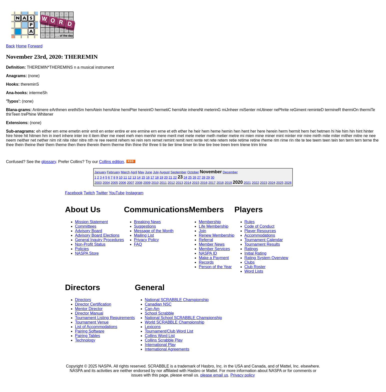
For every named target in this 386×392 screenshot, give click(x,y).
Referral (206, 240)
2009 (146, 183)
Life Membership (213, 226)
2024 (271, 183)
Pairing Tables (87, 336)
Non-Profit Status (90, 244)
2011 (163, 183)
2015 (195, 183)
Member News (211, 244)
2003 (98, 183)
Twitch (89, 193)
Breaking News (147, 222)
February (113, 172)
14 (138, 177)
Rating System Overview (266, 258)
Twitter (102, 193)
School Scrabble (159, 313)
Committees (85, 226)
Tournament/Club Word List (169, 331)
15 (143, 177)
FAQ (138, 244)
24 (185, 177)
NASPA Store (87, 253)
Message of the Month (154, 231)
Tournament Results (262, 244)
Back (10, 46)
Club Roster (255, 267)
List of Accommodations (96, 327)
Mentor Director (88, 309)
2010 (155, 183)
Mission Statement (91, 222)
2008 (138, 183)
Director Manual (89, 313)
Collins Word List (160, 336)
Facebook (73, 193)
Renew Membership (216, 235)
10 (120, 177)
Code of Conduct (259, 226)
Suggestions (145, 226)
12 (130, 177)
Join (202, 231)
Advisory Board (88, 231)
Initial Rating (255, 253)
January (100, 172)
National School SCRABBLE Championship (183, 318)
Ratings (251, 249)
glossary (48, 162)
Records (206, 262)
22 (175, 177)
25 (190, 177)
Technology (85, 340)
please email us (214, 375)
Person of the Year (215, 267)
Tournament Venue (91, 322)
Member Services (214, 249)
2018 (220, 183)
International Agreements (167, 349)
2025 (280, 183)
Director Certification (93, 304)
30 (212, 177)
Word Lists (253, 271)
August (165, 172)
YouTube (116, 193)
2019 (228, 183)
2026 (288, 183)
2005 (114, 183)
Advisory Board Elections (97, 235)
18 (156, 177)
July (156, 172)
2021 (247, 183)
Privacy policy (242, 375)
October (193, 172)
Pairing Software (89, 331)
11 (125, 177)
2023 (263, 183)
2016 (204, 183)
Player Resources (260, 231)
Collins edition (111, 162)
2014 (187, 183)
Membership (210, 222)
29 (208, 177)
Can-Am (152, 309)
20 (166, 177)
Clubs (249, 262)
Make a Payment (214, 258)
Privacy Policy (146, 240)
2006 (122, 183)
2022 (255, 183)
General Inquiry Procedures (99, 240)
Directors (83, 300)
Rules (249, 222)
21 (170, 177)
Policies (82, 249)
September (178, 172)
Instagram (135, 193)
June (148, 172)
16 (148, 177)
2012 (171, 183)
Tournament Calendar (263, 240)
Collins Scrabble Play (163, 340)
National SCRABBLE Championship (176, 300)
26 (194, 177)
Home (21, 46)
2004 (106, 183)
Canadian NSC (158, 304)
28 (203, 177)
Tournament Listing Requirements (105, 318)
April (133, 172)
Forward (35, 46)
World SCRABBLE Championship (174, 322)
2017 (212, 183)
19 (161, 177)
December (230, 172)
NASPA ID (208, 253)
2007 (130, 183)
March (125, 172)
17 (152, 177)
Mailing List (144, 235)
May (141, 172)
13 (134, 177)
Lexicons (152, 327)
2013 (179, 183)
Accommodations (259, 235)
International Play (160, 345)
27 (199, 177)
